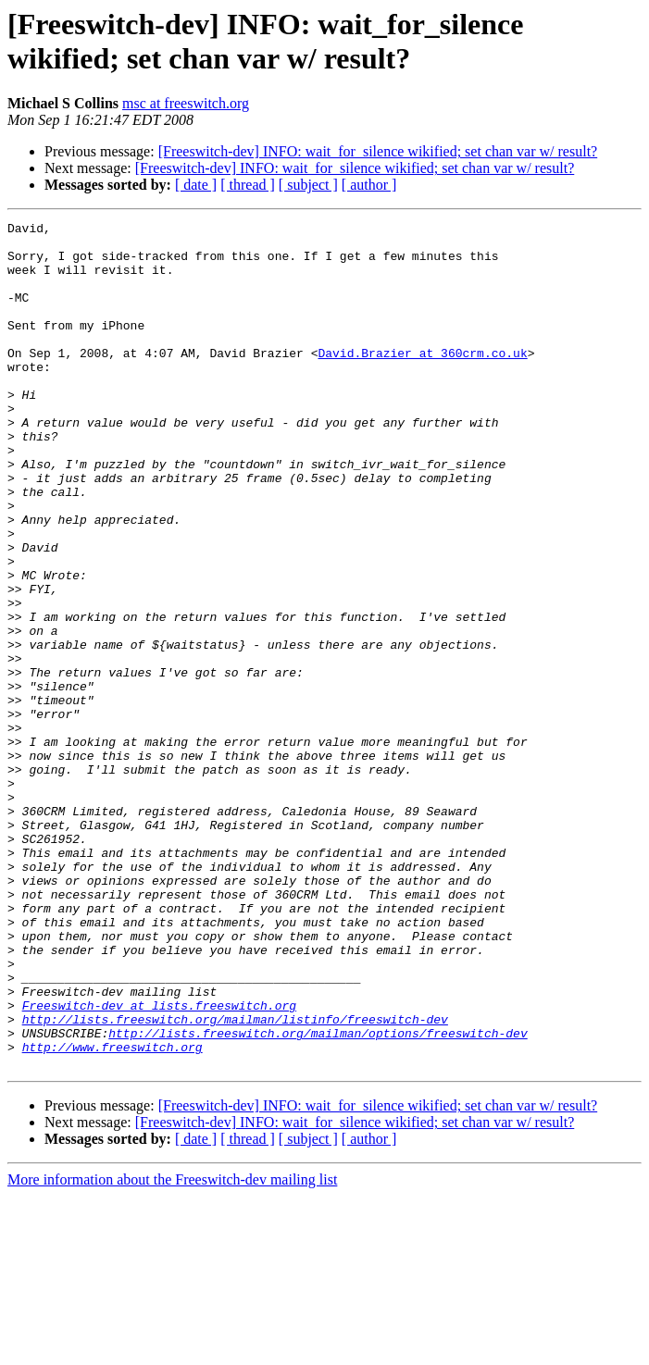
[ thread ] (247, 184)
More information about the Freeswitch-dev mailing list (172, 1349)
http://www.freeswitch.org (112, 1213)
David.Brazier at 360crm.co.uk (422, 380)
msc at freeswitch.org (185, 103)
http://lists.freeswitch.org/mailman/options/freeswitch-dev (317, 1196)
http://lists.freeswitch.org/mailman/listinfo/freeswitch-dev (235, 1180)
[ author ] (369, 184)
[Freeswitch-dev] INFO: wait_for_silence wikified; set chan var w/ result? (378, 151)
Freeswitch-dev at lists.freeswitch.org (159, 1163)
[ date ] (196, 184)
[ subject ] (308, 184)
